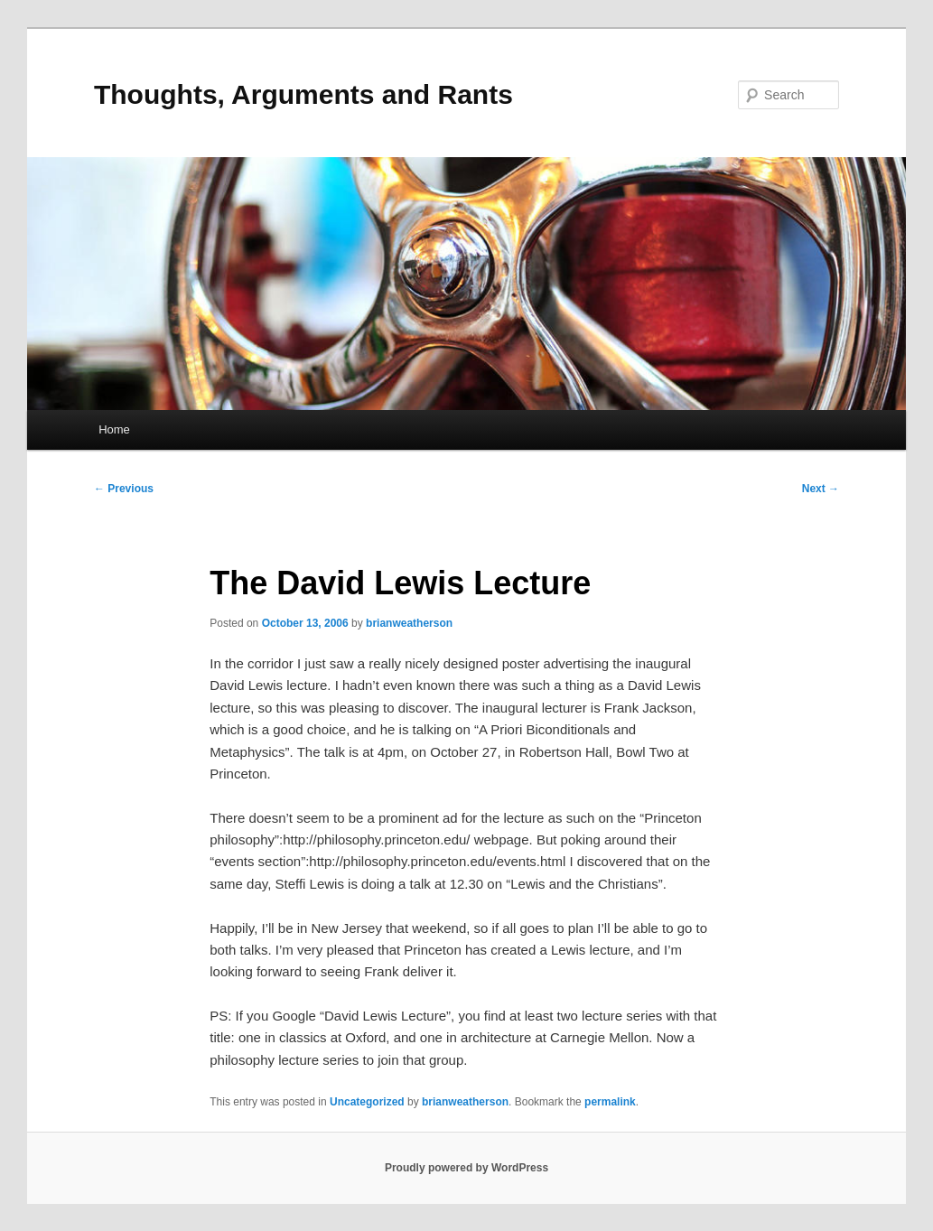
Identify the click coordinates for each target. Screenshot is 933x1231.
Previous (124, 488)
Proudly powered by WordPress (466, 1167)
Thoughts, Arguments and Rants (303, 94)
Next (820, 488)
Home (114, 429)
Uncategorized (367, 1102)
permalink (610, 1102)
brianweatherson (409, 623)
